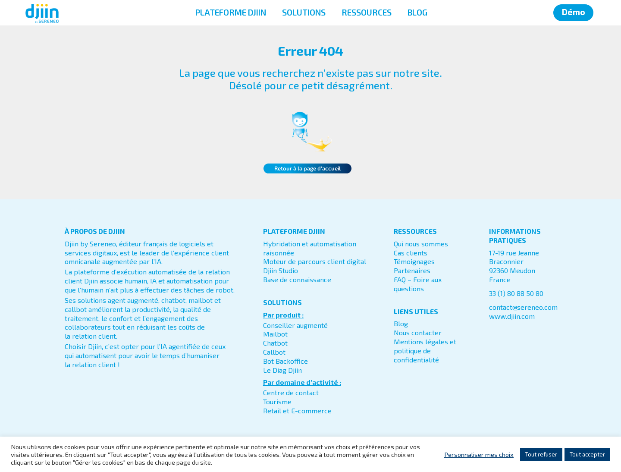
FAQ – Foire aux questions (418, 284)
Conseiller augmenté (295, 325)
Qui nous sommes (421, 243)
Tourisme (277, 401)
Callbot (274, 352)
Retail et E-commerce (297, 410)
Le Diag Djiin (282, 370)
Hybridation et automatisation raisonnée (309, 248)
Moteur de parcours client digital (314, 261)
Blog (401, 323)
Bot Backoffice (285, 361)
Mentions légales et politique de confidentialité (425, 350)
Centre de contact (291, 392)
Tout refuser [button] (541, 454)
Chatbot (275, 343)
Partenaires (412, 270)
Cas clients (410, 253)
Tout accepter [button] (587, 454)
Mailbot (275, 334)
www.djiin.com (512, 316)
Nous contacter (418, 332)
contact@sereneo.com (523, 307)
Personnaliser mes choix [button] (479, 454)
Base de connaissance (297, 279)
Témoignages (414, 261)
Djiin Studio (280, 270)
